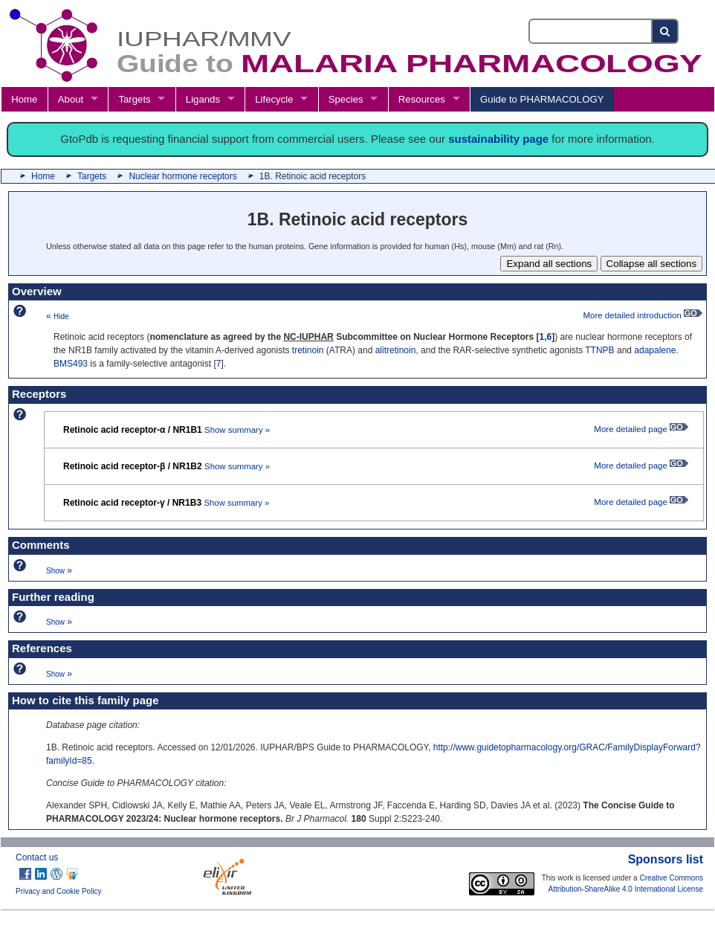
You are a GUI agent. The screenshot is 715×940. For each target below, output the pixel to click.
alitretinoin (395, 350)
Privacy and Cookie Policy (59, 891)
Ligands (203, 99)
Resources (421, 99)
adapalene (655, 350)
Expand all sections (549, 263)
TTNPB (599, 350)
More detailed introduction (642, 315)
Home (24, 99)
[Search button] (666, 31)
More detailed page (641, 429)
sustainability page (498, 138)
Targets (134, 99)
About (70, 99)
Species (346, 99)
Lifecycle (274, 99)
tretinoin (308, 350)
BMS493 (71, 363)
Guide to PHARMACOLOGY (542, 99)
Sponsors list (665, 859)
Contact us (37, 857)
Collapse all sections (651, 263)
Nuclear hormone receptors (182, 176)
